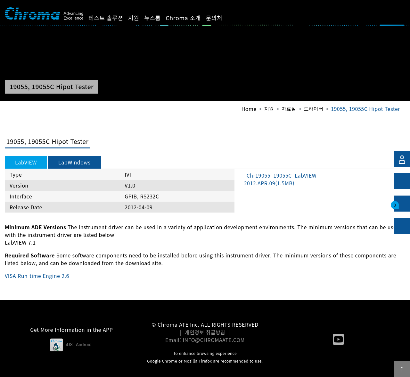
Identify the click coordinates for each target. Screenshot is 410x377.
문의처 (221, 17)
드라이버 (313, 109)
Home (249, 109)
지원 (140, 17)
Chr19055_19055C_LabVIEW (280, 179)
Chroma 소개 (190, 17)
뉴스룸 (160, 17)
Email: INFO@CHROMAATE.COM (205, 340)
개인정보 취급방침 (205, 332)
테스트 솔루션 (113, 17)
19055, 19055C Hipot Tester (365, 109)
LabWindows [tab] (74, 162)
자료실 (289, 109)
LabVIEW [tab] (26, 162)
